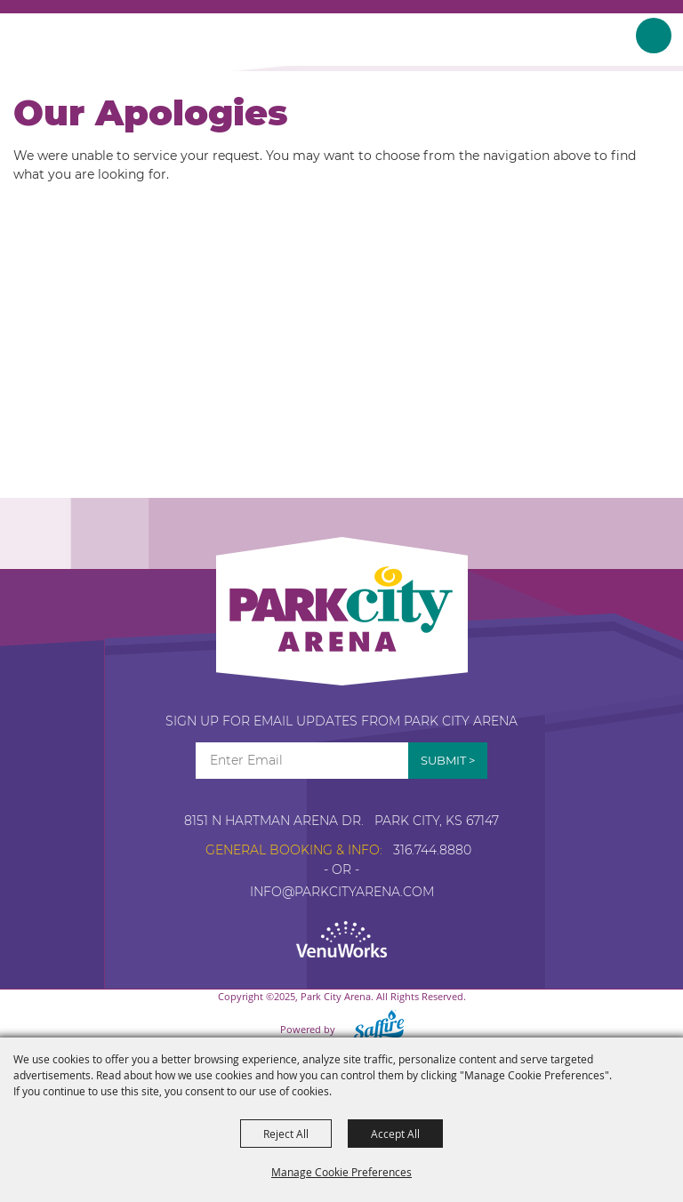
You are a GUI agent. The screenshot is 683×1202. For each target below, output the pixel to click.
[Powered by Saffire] (373, 1029)
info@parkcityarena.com (342, 892)
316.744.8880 (432, 850)
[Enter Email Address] (302, 760)
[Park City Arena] (73, 40)
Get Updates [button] (447, 760)
